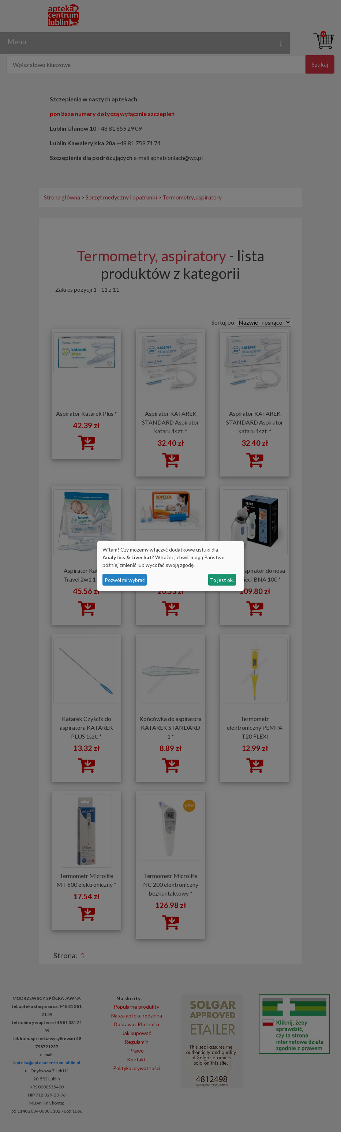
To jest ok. (222, 580)
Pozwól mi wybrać (125, 580)
